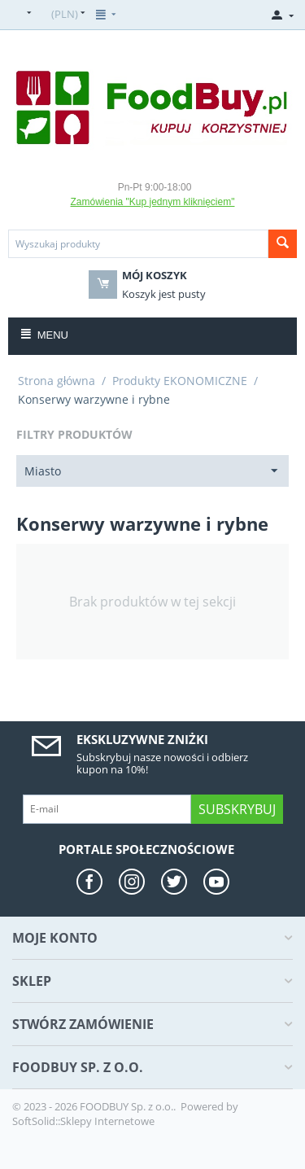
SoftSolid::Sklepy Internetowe (83, 1121)
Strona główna (56, 380)
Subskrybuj (237, 809)
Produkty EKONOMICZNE (179, 380)
